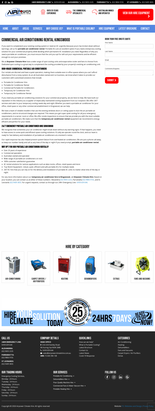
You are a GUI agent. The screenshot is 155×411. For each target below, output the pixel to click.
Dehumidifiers (123, 347)
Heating (121, 345)
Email (107, 60)
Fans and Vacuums (125, 350)
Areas (26, 29)
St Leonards (140, 2)
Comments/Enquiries (112, 69)
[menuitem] (5, 29)
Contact (145, 29)
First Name (109, 43)
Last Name (109, 51)
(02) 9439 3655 (15, 182)
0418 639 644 (82, 182)
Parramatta (110, 2)
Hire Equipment (107, 29)
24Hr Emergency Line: (19, 343)
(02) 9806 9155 (88, 180)
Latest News (84, 353)
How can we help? (86, 342)
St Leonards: (19, 362)
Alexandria (80, 2)
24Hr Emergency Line (48, 2)
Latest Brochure (128, 29)
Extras (120, 356)
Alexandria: (19, 350)
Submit (111, 80)
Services (37, 29)
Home (5, 29)
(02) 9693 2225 (66, 180)
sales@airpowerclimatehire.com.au (57, 353)
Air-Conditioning (124, 342)
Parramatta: (19, 356)
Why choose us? (54, 29)
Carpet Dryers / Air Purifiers (129, 353)
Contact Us (83, 350)
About (15, 29)
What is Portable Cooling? (81, 29)
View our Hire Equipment (136, 14)
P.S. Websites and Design (132, 406)
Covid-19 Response (87, 356)
